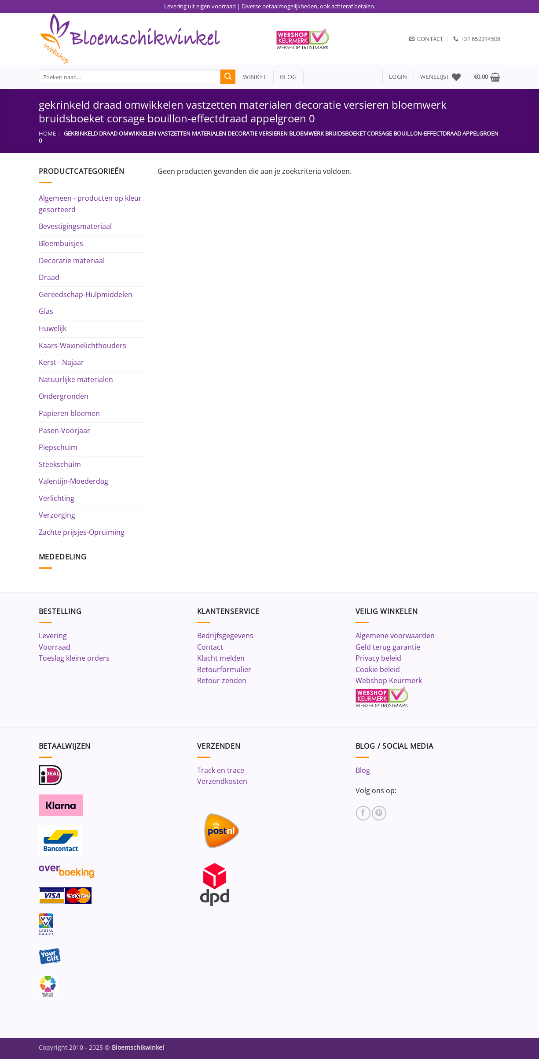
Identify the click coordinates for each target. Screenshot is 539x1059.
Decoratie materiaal (72, 260)
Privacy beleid (378, 658)
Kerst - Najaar (61, 362)
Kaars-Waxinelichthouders (82, 345)
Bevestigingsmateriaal (75, 226)
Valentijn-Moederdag (73, 481)
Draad (49, 277)
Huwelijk (52, 328)
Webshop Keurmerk (389, 680)
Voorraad (54, 647)
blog (288, 77)
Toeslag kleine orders (74, 658)
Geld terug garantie (388, 647)
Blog (363, 770)
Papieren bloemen (69, 413)
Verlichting (56, 498)
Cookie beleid (378, 669)
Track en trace (220, 770)
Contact (210, 647)
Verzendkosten (222, 781)
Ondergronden (63, 396)
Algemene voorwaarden (395, 635)
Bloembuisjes (61, 243)
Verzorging (57, 515)
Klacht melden (221, 658)
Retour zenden (221, 680)
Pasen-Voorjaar (64, 430)
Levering (53, 635)
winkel (251, 77)
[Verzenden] (227, 77)
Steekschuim (60, 464)
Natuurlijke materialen (76, 379)
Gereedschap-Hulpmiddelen (85, 294)
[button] (398, 76)
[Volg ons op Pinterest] (379, 813)
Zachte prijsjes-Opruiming (82, 532)
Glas (46, 311)
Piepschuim (58, 447)
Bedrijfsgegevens (225, 635)
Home (47, 133)
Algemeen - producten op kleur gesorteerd (90, 203)
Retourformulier (224, 669)
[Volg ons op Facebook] (363, 813)
